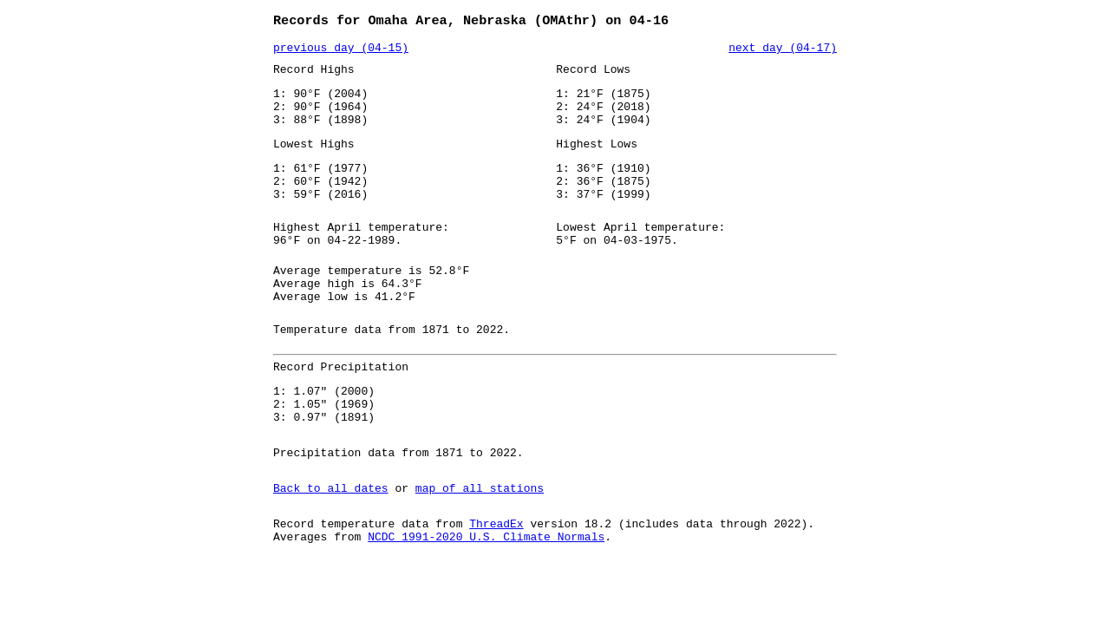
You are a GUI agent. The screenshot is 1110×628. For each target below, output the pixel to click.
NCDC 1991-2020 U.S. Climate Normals (486, 597)
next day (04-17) (782, 51)
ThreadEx (496, 582)
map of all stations (479, 544)
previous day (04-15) (340, 51)
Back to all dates (330, 544)
